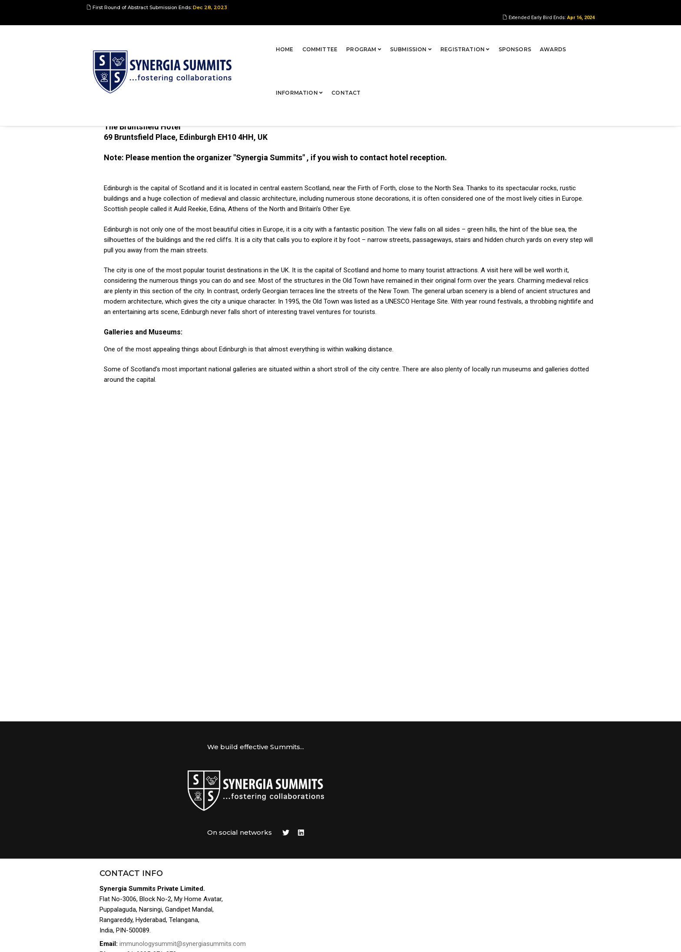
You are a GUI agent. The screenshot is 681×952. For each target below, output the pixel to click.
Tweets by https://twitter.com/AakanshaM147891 (375, 783)
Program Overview (515, 804)
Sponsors (443, 36)
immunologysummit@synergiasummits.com (189, 842)
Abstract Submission (519, 814)
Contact (573, 36)
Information (526, 36)
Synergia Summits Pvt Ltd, (147, 937)
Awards (481, 36)
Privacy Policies (512, 887)
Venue (496, 856)
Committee (248, 36)
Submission (339, 36)
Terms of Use (508, 877)
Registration (393, 36)
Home (213, 36)
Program (292, 36)
